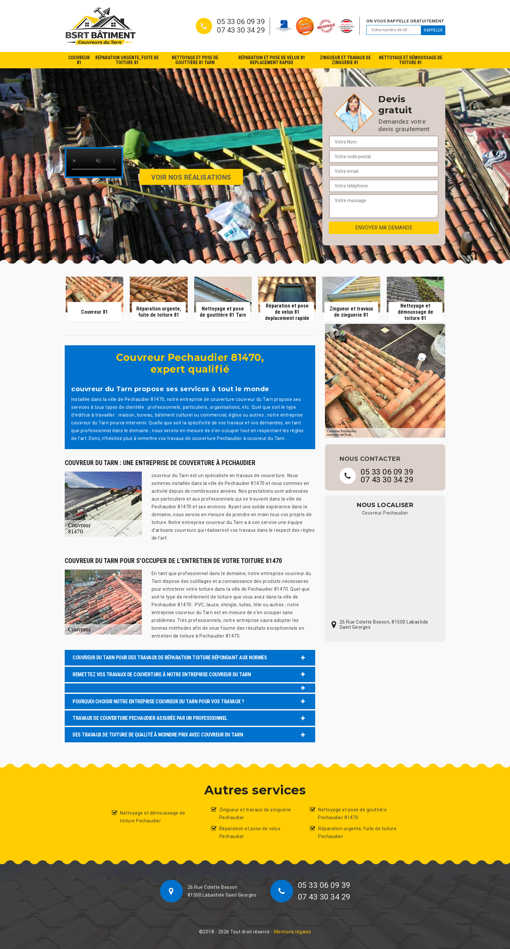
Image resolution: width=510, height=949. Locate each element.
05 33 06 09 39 (241, 22)
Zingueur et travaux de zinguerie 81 (345, 60)
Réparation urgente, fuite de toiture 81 (127, 60)
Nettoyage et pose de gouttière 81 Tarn (195, 60)
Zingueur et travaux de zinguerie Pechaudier (255, 813)
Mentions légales (292, 931)
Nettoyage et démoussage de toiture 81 (410, 60)
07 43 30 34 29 (241, 30)
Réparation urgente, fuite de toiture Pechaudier (357, 832)
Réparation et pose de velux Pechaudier (250, 832)
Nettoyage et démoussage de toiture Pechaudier (152, 816)
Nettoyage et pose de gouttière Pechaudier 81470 (352, 813)
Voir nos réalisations (191, 177)
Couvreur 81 (79, 60)
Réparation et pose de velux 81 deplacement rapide (271, 60)
